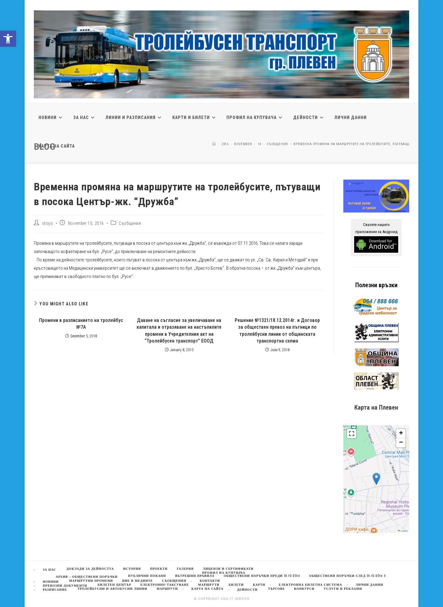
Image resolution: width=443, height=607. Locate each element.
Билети (236, 585)
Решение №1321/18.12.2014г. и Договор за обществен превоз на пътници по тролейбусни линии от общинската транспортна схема (277, 330)
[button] (8, 39)
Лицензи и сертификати (228, 569)
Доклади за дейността (90, 569)
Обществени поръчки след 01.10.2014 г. (348, 576)
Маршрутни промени (91, 581)
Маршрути (167, 589)
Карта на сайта (207, 589)
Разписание (55, 590)
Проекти (159, 569)
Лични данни (369, 585)
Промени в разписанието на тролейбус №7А (81, 323)
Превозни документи (65, 586)
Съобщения (130, 223)
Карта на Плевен (376, 407)
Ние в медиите (137, 581)
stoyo (47, 223)
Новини (51, 582)
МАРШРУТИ (208, 585)
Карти (259, 585)
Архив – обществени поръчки (87, 577)
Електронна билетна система (310, 585)
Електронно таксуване (165, 585)
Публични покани (147, 576)
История (132, 569)
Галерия (185, 569)
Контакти (210, 581)
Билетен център (114, 585)
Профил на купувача (223, 573)
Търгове (276, 589)
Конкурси (304, 589)
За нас (49, 570)
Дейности (247, 590)
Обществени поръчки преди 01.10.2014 (262, 576)
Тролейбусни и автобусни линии (112, 589)
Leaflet (403, 531)
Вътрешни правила (194, 576)
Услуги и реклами (343, 589)
